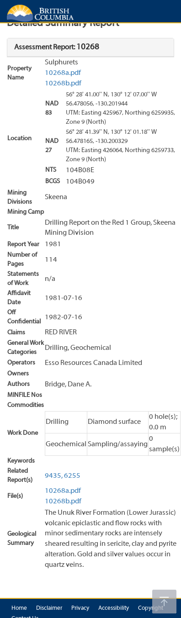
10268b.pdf (63, 83)
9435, (54, 476)
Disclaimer (49, 608)
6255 (72, 476)
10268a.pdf (63, 73)
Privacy (80, 608)
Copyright (150, 608)
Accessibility (113, 608)
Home (19, 608)
